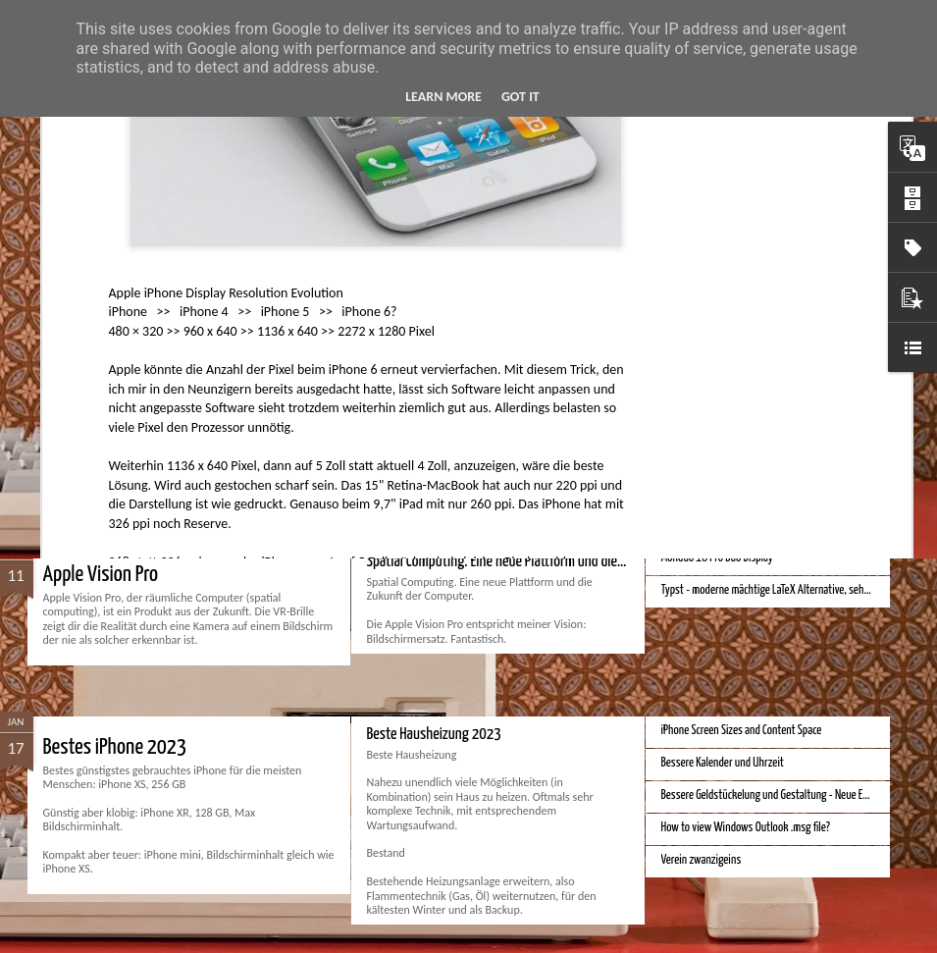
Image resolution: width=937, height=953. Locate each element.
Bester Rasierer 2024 (424, 333)
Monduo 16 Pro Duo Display (717, 558)
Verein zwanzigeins (701, 860)
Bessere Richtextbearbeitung (722, 394)
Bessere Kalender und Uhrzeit (722, 763)
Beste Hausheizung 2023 (434, 734)
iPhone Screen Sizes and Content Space (741, 730)
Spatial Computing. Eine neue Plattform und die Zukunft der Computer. (554, 562)
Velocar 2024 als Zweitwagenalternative (745, 361)
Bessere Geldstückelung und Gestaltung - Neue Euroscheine (785, 795)
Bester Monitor (692, 329)
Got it (520, 96)
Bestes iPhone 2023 (114, 747)
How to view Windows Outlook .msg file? (745, 827)
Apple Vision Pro (101, 574)
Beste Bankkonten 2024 (129, 346)
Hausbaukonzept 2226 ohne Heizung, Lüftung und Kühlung (784, 426)
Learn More (443, 96)
